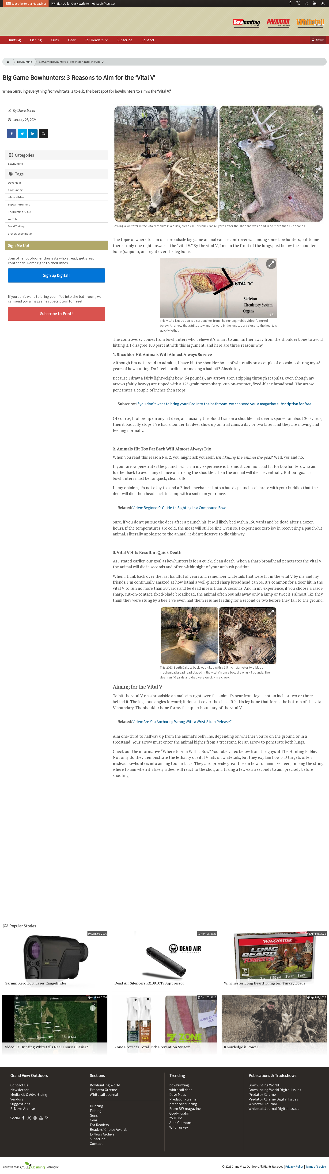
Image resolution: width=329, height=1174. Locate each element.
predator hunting (183, 1103)
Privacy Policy (294, 1167)
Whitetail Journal (104, 1094)
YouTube (13, 219)
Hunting (14, 40)
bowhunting (15, 190)
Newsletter (19, 1089)
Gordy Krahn (179, 1113)
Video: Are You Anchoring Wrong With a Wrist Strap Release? (182, 721)
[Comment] (43, 133)
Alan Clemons (180, 1122)
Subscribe (124, 40)
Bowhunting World (105, 1085)
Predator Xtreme (103, 1089)
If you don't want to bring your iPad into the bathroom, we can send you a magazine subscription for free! (224, 404)
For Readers (94, 40)
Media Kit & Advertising (28, 1094)
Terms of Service (316, 1167)
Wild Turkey (178, 1127)
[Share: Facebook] (11, 133)
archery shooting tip (20, 233)
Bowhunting (24, 61)
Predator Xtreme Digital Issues (273, 1099)
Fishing (36, 40)
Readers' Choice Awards (108, 1129)
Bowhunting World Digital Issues (275, 1089)
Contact (148, 40)
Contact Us (19, 1085)
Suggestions (20, 1103)
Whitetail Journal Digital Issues (274, 1108)
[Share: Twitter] (22, 133)
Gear (72, 40)
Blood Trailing (16, 226)
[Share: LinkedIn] (33, 133)
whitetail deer (16, 197)
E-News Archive (22, 1108)
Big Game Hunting (19, 204)
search (317, 40)
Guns (55, 40)
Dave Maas (14, 182)
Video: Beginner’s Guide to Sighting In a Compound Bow (179, 507)
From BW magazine (185, 1108)
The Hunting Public (19, 211)
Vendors (16, 1099)
